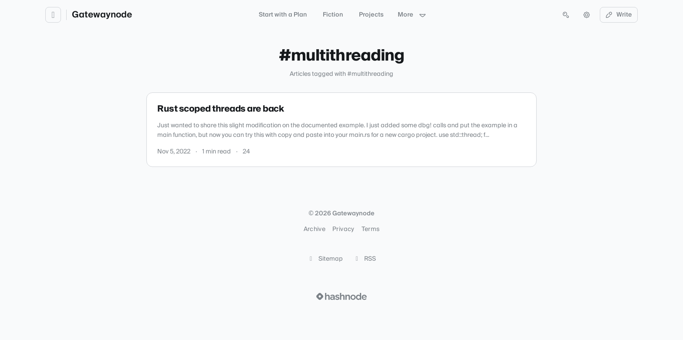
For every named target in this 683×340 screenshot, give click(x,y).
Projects (371, 15)
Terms (371, 229)
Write (618, 15)
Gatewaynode (102, 14)
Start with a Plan (283, 15)
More (412, 15)
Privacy (343, 229)
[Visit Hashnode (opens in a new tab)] (341, 296)
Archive (314, 229)
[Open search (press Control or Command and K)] (566, 15)
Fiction (333, 15)
